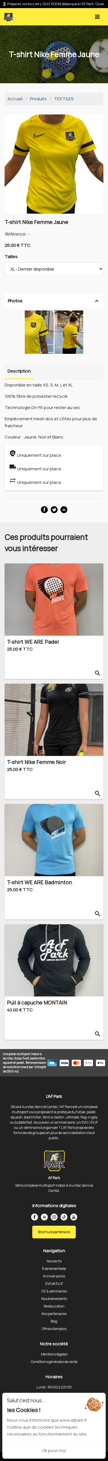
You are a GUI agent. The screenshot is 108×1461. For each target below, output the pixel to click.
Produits (38, 99)
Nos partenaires (54, 1313)
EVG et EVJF (54, 1283)
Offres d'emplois (54, 1328)
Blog (54, 1321)
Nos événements (54, 1298)
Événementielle (54, 1268)
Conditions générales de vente (54, 1361)
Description (19, 371)
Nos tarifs (54, 1261)
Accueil (14, 99)
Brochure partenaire (54, 1231)
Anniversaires (54, 1276)
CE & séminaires (54, 1291)
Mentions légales (54, 1354)
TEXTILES (63, 99)
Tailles (11, 257)
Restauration (54, 1306)
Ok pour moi (54, 1450)
